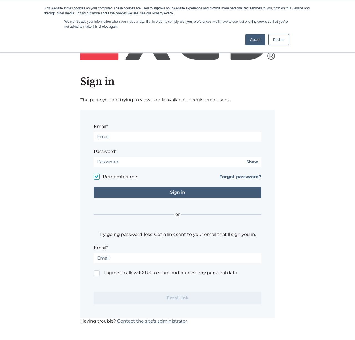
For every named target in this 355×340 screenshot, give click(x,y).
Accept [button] (255, 40)
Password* (105, 151)
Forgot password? (240, 176)
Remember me (120, 176)
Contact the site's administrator (152, 321)
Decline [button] (278, 40)
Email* (101, 126)
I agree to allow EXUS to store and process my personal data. (171, 272)
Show (252, 162)
